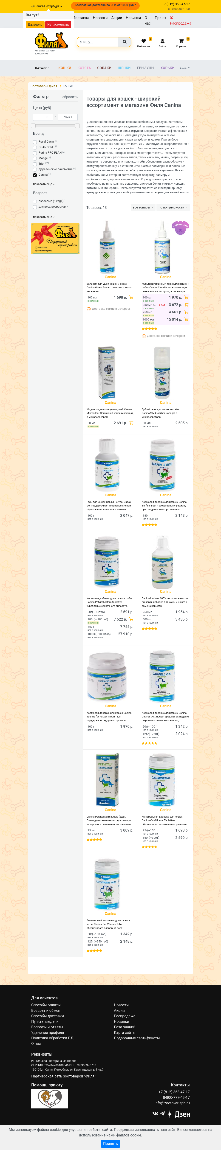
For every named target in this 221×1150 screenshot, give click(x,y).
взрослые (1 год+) (51, 201)
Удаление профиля (47, 1032)
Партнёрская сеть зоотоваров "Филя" (63, 1076)
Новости (100, 18)
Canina (43, 174)
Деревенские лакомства (56, 169)
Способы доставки (47, 1016)
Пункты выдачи (45, 1021)
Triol (41, 163)
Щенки (124, 68)
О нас (148, 20)
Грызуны (145, 68)
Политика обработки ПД (52, 1038)
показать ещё (44, 184)
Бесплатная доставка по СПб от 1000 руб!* (105, 5)
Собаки (104, 68)
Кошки (64, 68)
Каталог (40, 68)
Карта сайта (124, 1032)
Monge (43, 158)
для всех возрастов (52, 206)
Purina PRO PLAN (50, 152)
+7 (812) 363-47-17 (174, 1092)
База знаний (124, 1027)
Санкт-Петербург (48, 6)
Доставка (81, 18)
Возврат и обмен (45, 1010)
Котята (84, 68)
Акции (116, 18)
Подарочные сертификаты (137, 1038)
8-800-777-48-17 (176, 1097)
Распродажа (180, 20)
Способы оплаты (46, 1005)
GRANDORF (46, 147)
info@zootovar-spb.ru (172, 1103)
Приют (160, 18)
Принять (110, 1144)
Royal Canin (46, 141)
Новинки (133, 18)
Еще (183, 68)
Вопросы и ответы (47, 1027)
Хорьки (168, 68)
